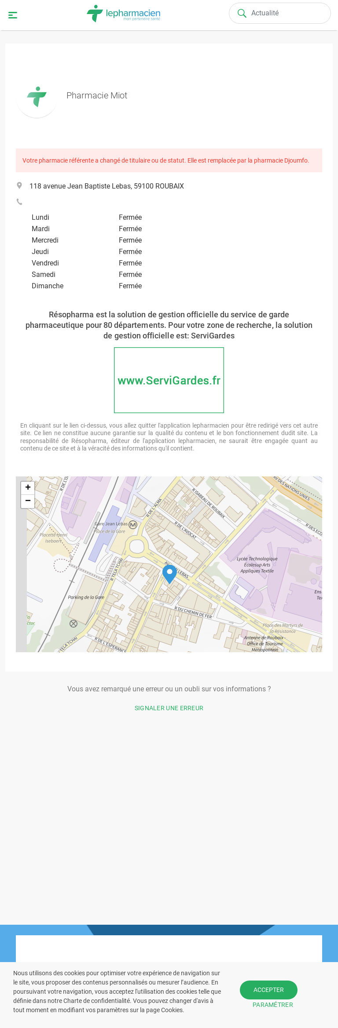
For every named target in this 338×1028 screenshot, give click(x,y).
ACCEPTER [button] (269, 989)
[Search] (280, 13)
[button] (169, 574)
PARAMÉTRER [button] (273, 1004)
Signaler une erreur (169, 708)
